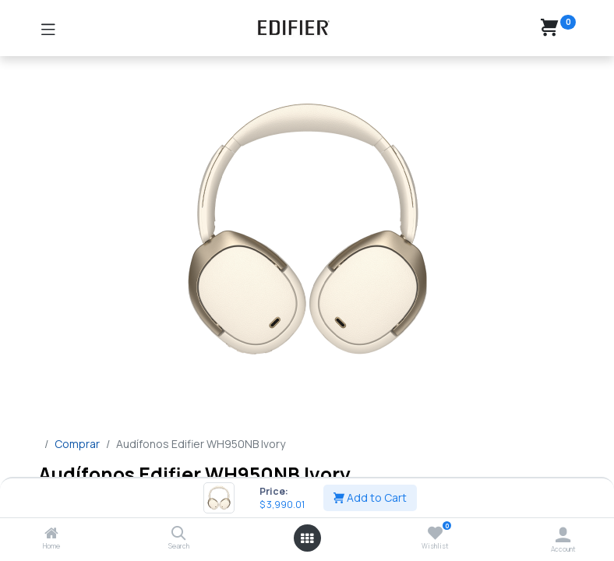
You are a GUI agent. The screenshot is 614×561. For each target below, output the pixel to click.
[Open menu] (307, 538)
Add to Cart (370, 497)
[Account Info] (563, 534)
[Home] (51, 534)
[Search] (178, 534)
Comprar (77, 443)
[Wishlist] (435, 533)
